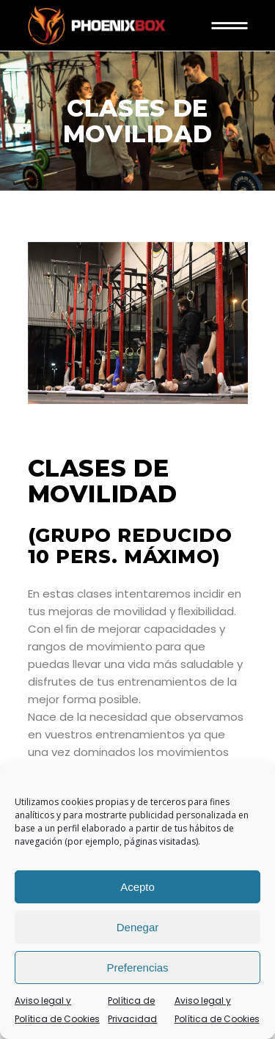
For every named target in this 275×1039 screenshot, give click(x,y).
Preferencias (137, 967)
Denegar (138, 927)
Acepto (137, 887)
